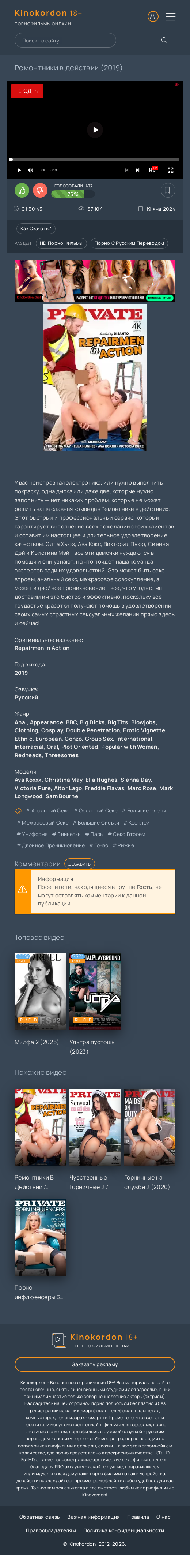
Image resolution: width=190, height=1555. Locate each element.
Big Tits (118, 722)
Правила (138, 1516)
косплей (139, 822)
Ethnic (24, 739)
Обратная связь (39, 1516)
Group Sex (99, 739)
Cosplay (52, 730)
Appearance (46, 722)
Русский (26, 697)
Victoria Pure (33, 788)
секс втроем (129, 833)
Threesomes (62, 755)
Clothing (26, 730)
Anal (21, 722)
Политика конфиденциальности (123, 1530)
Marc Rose (142, 788)
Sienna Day (136, 780)
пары (96, 833)
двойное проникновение (53, 845)
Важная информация (93, 1516)
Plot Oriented (79, 747)
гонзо (101, 845)
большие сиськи (98, 822)
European (48, 739)
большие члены (146, 810)
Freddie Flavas (104, 788)
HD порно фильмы (61, 243)
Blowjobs (143, 722)
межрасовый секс (45, 822)
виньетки (69, 833)
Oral (52, 747)
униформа (35, 833)
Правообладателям (51, 1530)
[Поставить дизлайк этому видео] (40, 190)
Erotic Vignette (144, 730)
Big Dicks (92, 722)
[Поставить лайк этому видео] (22, 190)
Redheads (28, 755)
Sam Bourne (62, 796)
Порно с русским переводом (129, 243)
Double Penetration (93, 730)
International (134, 739)
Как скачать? (36, 228)
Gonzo (73, 739)
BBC (71, 722)
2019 (21, 673)
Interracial (29, 747)
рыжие (126, 845)
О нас (163, 1516)
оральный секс (98, 810)
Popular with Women (129, 747)
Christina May (63, 780)
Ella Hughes (101, 780)
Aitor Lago (68, 788)
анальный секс (50, 810)
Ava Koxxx (28, 780)
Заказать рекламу (95, 1364)
